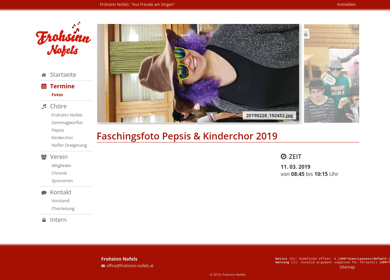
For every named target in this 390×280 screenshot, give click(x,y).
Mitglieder (61, 165)
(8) (285, 257)
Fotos (57, 94)
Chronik (59, 173)
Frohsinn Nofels (66, 115)
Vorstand (60, 201)
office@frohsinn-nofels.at (130, 266)
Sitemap (347, 267)
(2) (286, 262)
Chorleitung (62, 208)
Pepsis (57, 130)
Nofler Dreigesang (69, 145)
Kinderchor (62, 137)
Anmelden (346, 4)
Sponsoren (61, 180)
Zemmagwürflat (66, 122)
